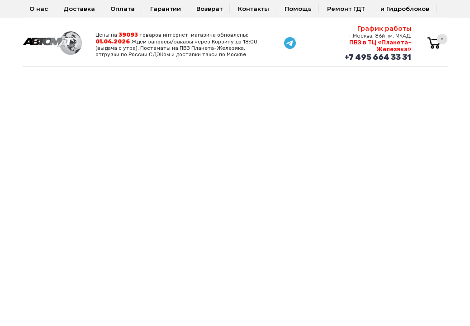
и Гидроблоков (404, 8)
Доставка (79, 8)
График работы (384, 28)
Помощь (298, 8)
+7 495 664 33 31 (377, 57)
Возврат (209, 8)
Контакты (253, 8)
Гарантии (165, 8)
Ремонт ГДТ (346, 8)
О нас (38, 8)
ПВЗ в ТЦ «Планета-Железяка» (380, 46)
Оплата (122, 8)
